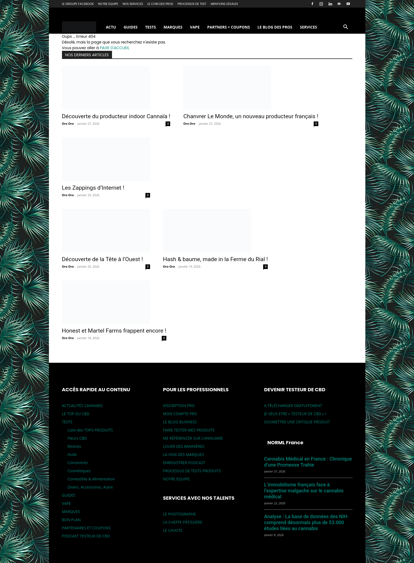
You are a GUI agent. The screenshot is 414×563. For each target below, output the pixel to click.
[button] (345, 27)
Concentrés (78, 462)
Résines (74, 446)
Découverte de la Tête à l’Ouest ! (102, 259)
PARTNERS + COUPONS (228, 27)
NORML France (285, 442)
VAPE (195, 27)
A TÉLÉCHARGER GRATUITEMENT (293, 405)
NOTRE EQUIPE (108, 4)
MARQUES (172, 27)
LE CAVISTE (173, 530)
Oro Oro (68, 123)
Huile (72, 454)
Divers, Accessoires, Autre (90, 487)
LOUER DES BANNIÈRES (183, 446)
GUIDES (131, 27)
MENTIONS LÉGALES (224, 4)
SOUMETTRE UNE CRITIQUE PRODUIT (297, 421)
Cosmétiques (79, 470)
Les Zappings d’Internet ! (93, 187)
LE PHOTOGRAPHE (179, 514)
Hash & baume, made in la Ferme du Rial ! (215, 259)
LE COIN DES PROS (160, 4)
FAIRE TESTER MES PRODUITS (189, 430)
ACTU (111, 27)
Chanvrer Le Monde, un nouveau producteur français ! (250, 116)
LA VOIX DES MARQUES (183, 454)
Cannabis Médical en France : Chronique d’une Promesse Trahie (308, 462)
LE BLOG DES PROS (274, 27)
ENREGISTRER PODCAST (184, 462)
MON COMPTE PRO (180, 413)
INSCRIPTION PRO (179, 405)
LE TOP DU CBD (75, 413)
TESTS (150, 27)
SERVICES (308, 27)
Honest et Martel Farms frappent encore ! (114, 330)
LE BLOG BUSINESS (180, 421)
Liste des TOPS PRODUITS (90, 430)
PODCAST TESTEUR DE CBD (86, 536)
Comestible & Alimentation (91, 478)
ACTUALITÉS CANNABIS (82, 405)
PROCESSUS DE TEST (192, 4)
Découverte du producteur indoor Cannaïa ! (116, 116)
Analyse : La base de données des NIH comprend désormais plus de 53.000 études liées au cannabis (305, 522)
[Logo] (82, 27)
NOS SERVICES (133, 4)
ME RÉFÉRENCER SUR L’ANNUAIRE (193, 438)
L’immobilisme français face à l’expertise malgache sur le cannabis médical (304, 490)
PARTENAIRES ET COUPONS (86, 527)
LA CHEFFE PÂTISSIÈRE (183, 522)
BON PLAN (71, 519)
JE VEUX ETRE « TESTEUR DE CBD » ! (295, 413)
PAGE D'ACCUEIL (114, 48)
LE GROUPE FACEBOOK (78, 4)
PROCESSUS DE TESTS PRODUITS (192, 470)
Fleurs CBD (77, 438)
